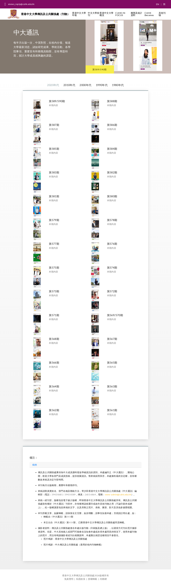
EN (157, 4)
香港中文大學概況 (106, 14)
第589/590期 (99, 69)
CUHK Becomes (149, 14)
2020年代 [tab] (53, 85)
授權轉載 (92, 579)
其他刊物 (162, 14)
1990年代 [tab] (102, 85)
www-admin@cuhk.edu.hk (118, 494)
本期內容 (53, 105)
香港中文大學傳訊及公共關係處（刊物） (45, 14)
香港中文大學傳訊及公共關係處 (78, 575)
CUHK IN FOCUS (120, 14)
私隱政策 (80, 579)
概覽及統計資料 (136, 14)
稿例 (34, 465)
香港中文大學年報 (79, 14)
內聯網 (103, 579)
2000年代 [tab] (85, 85)
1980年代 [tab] (118, 85)
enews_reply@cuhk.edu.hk (21, 4)
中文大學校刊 (93, 14)
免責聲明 (69, 579)
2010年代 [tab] (69, 85)
